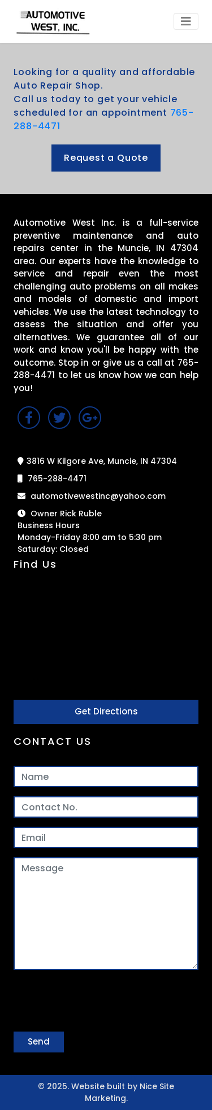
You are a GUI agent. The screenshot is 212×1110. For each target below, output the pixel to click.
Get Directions (106, 711)
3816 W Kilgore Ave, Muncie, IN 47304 (97, 461)
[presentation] (99, 1001)
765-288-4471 (52, 478)
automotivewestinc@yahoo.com (92, 496)
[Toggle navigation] (186, 21)
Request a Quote (106, 157)
